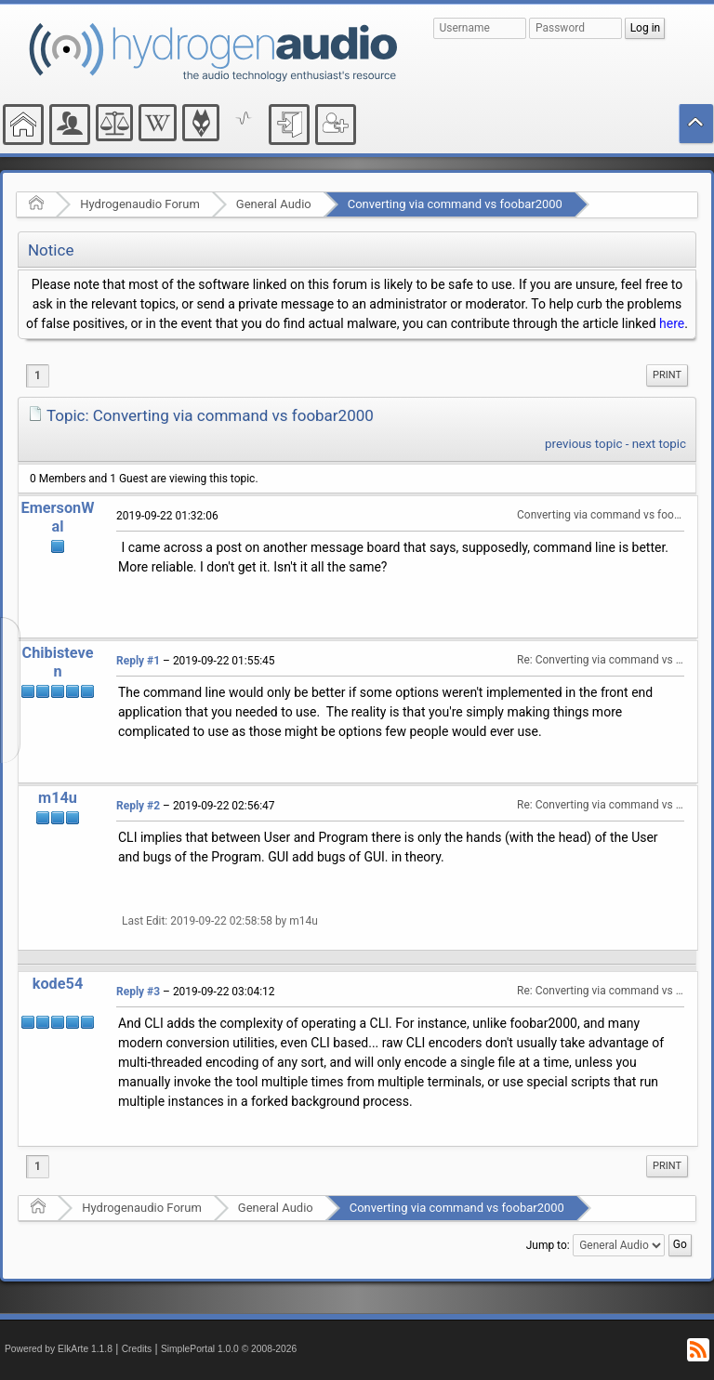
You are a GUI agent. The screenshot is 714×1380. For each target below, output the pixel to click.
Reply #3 (138, 991)
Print (667, 375)
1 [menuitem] (37, 375)
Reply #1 (138, 660)
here (671, 323)
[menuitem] (667, 375)
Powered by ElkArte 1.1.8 (58, 1349)
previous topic (583, 444)
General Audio (273, 204)
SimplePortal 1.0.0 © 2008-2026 (229, 1349)
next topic (659, 444)
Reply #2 (138, 805)
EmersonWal (58, 517)
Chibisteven (58, 662)
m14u (57, 798)
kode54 (58, 983)
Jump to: (548, 1245)
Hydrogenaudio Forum (140, 204)
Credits (137, 1349)
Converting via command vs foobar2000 (455, 204)
